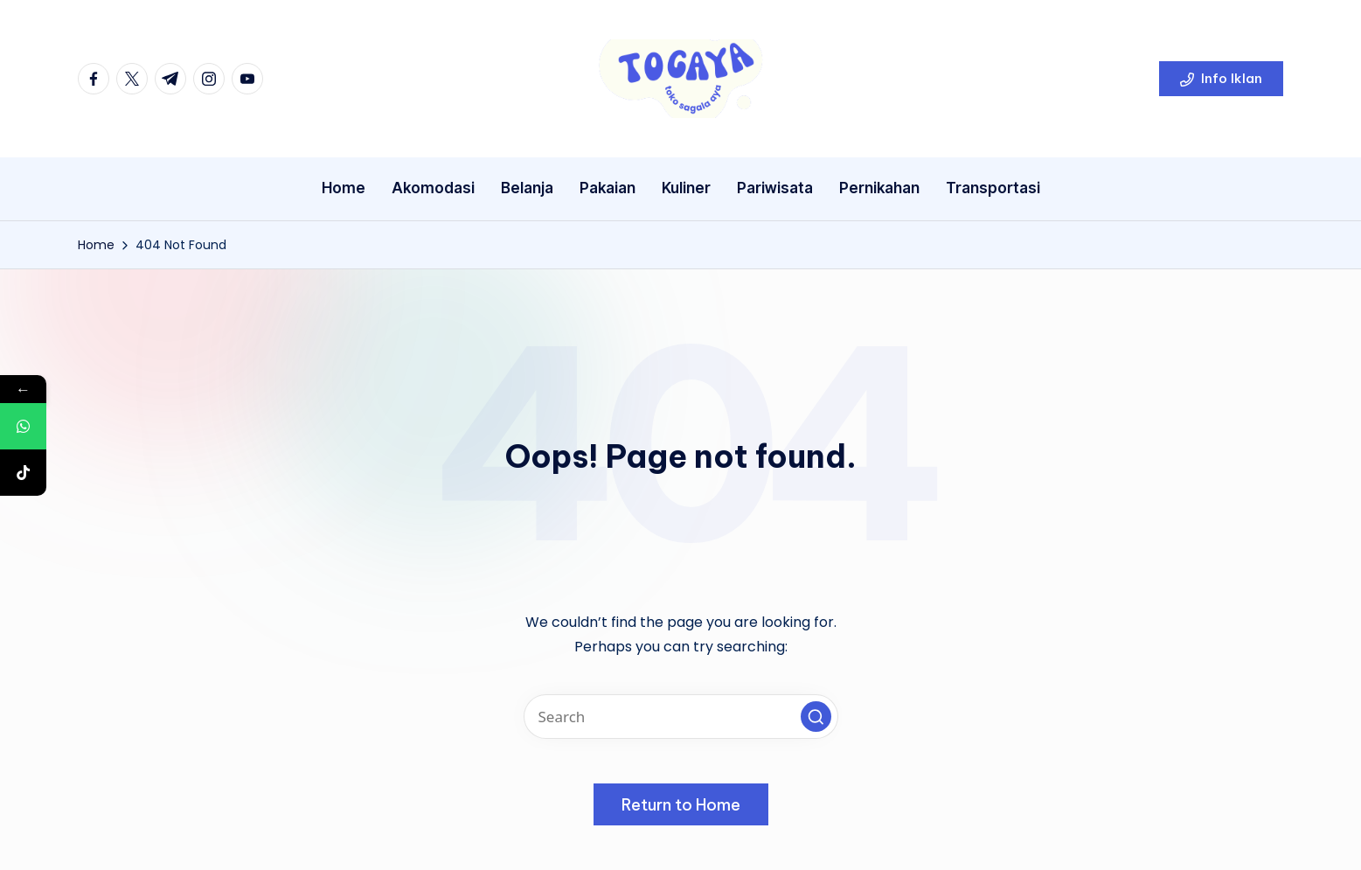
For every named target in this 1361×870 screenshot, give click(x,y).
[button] (1221, 78)
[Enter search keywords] (681, 716)
